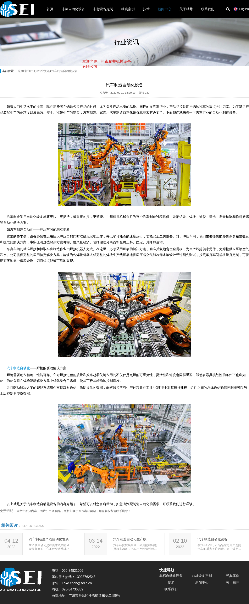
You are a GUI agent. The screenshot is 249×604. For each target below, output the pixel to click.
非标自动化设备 (73, 9)
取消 (97, 83)
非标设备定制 (103, 9)
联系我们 (207, 9)
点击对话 (123, 83)
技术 (146, 9)
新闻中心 (164, 9)
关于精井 (186, 9)
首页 (50, 9)
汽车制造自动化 (18, 368)
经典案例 (128, 9)
